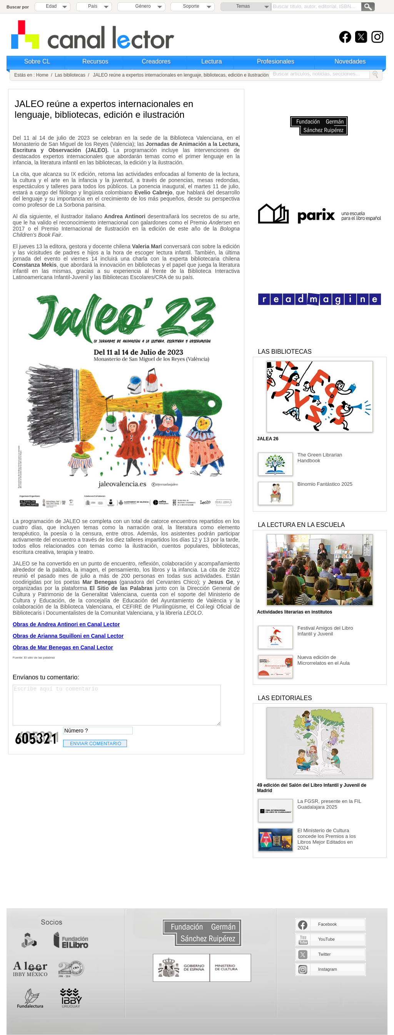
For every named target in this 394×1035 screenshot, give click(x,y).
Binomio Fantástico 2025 (324, 484)
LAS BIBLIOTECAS (285, 351)
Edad (51, 6)
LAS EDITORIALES (285, 698)
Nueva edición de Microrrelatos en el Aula (323, 660)
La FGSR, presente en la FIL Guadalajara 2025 (329, 804)
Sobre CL (37, 61)
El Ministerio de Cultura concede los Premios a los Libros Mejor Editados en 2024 (326, 839)
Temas (243, 6)
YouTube (326, 939)
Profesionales (275, 61)
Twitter (324, 954)
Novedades (350, 61)
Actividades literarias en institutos (294, 612)
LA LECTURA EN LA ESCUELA (301, 525)
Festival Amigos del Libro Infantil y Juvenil (325, 631)
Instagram (327, 969)
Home (42, 75)
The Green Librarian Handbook (319, 457)
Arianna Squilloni (59, 636)
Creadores (156, 61)
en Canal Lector (103, 636)
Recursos (95, 61)
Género (142, 6)
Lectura (211, 61)
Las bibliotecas (70, 75)
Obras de (25, 636)
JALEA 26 (268, 438)
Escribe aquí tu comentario (117, 705)
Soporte (191, 6)
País (92, 6)
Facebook (327, 924)
